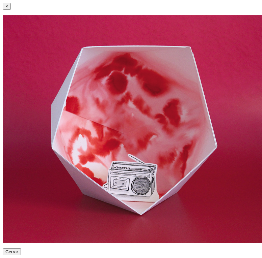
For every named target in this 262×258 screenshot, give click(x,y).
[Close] (7, 6)
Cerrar (11, 251)
